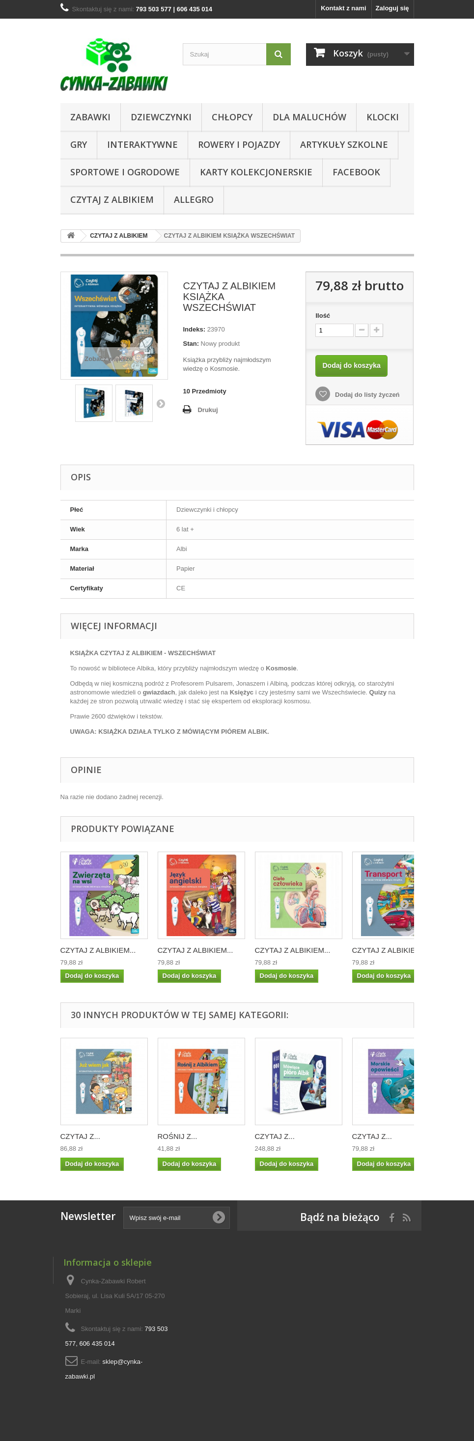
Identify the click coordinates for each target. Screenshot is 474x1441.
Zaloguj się (392, 8)
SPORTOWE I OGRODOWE (125, 172)
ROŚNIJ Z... (177, 1136)
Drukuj (207, 410)
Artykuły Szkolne (344, 144)
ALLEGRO (194, 199)
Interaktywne (142, 144)
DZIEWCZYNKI (161, 117)
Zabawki (90, 117)
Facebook (356, 172)
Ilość (322, 315)
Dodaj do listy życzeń (366, 394)
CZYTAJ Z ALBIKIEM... (98, 950)
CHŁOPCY (232, 117)
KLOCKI (382, 117)
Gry (78, 144)
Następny (161, 403)
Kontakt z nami (343, 8)
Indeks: (194, 329)
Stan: (191, 343)
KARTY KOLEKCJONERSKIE (256, 172)
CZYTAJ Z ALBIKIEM (112, 199)
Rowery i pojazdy (239, 144)
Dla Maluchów (309, 117)
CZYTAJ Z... (80, 1136)
